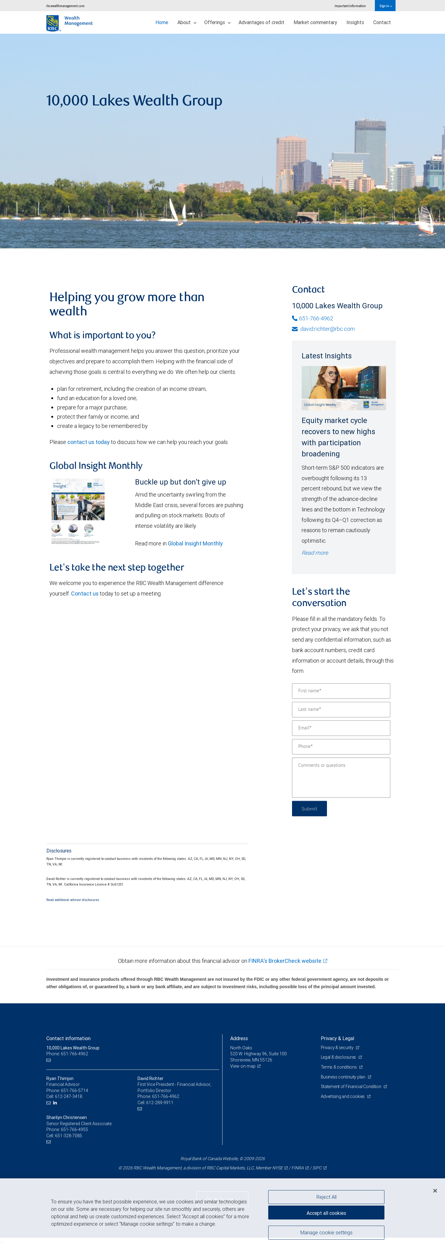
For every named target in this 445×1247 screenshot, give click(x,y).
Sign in (385, 6)
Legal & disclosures (339, 1057)
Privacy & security (337, 1047)
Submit (309, 808)
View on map (243, 1066)
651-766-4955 (74, 1129)
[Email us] (49, 1060)
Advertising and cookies (343, 1096)
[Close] (435, 1191)
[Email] (341, 728)
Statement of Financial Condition (351, 1086)
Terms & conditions (339, 1067)
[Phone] (341, 746)
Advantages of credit (261, 22)
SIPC (317, 1168)
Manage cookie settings (326, 1232)
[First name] (341, 691)
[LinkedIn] (55, 1103)
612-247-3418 (68, 1096)
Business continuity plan (343, 1077)
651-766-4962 (312, 318)
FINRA (297, 1168)
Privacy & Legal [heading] (337, 1038)
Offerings (217, 22)
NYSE (277, 1168)
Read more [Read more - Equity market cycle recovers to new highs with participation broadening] (315, 552)
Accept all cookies (326, 1213)
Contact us (85, 593)
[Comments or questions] (341, 778)
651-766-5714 (74, 1090)
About (187, 22)
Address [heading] (239, 1038)
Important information (350, 6)
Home (161, 22)
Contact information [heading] (68, 1038)
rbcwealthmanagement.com (65, 6)
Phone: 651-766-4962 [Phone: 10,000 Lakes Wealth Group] (67, 1054)
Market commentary (315, 22)
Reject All (326, 1197)
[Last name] (341, 709)
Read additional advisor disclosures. (73, 900)
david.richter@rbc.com (323, 328)
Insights (355, 22)
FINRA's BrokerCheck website (284, 960)
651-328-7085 (68, 1135)
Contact (382, 22)
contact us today (88, 442)
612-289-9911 (159, 1102)
